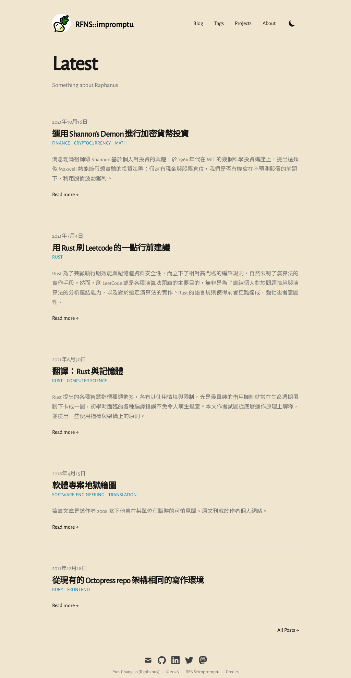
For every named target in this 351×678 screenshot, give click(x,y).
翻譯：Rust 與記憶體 (87, 372)
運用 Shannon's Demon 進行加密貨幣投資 (120, 134)
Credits (232, 671)
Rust (57, 257)
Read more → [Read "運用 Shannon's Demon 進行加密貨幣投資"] (65, 194)
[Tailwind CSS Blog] (92, 23)
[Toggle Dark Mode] (292, 23)
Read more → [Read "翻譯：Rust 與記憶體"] (65, 432)
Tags (219, 23)
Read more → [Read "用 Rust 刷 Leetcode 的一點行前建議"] (65, 318)
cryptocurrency (92, 143)
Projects (243, 23)
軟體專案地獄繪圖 (84, 486)
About (269, 23)
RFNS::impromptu (202, 671)
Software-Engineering (78, 494)
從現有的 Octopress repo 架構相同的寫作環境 (128, 581)
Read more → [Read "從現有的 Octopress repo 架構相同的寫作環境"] (65, 605)
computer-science (87, 380)
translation (122, 494)
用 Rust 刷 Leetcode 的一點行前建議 (111, 248)
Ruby (57, 589)
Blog (198, 23)
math (121, 143)
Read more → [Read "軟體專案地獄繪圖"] (65, 527)
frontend (78, 589)
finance (61, 143)
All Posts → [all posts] (288, 630)
